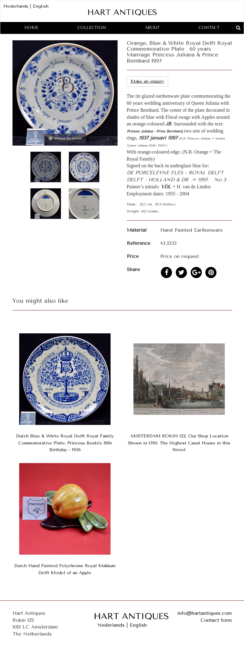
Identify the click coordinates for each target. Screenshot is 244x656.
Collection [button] (91, 27)
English (40, 6)
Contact (209, 27)
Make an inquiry (147, 81)
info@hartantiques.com (204, 613)
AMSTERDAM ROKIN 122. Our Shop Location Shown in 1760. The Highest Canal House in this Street (179, 443)
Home (31, 27)
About (152, 27)
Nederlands (15, 6)
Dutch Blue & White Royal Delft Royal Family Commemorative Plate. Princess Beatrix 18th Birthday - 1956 (65, 443)
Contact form (216, 620)
